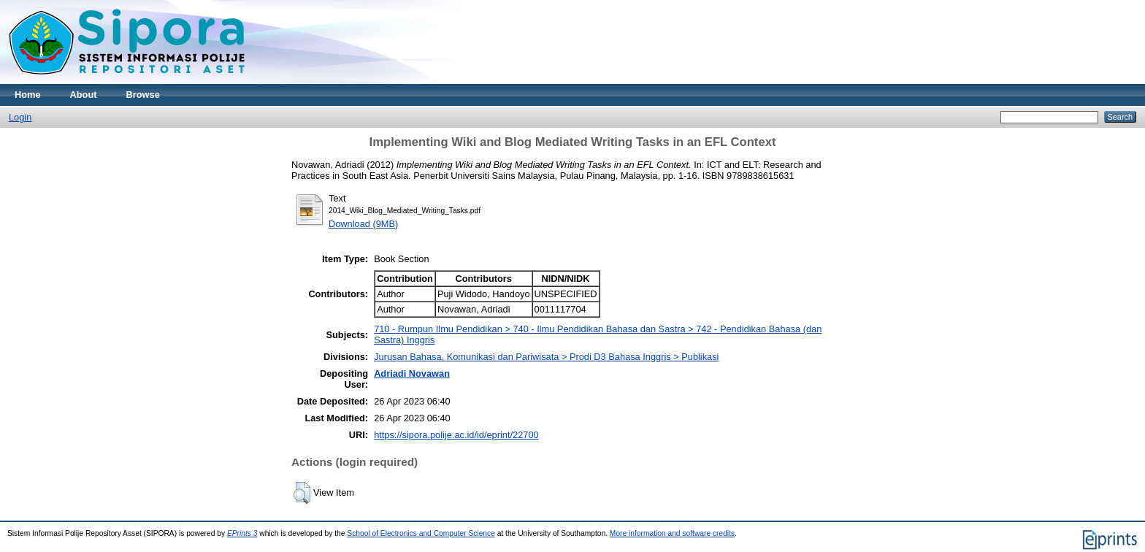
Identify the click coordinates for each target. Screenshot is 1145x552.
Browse (143, 94)
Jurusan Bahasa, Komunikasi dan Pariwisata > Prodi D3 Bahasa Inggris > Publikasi (546, 356)
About (83, 94)
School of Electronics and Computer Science (421, 533)
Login (20, 117)
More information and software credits (672, 533)
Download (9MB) (363, 223)
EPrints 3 (242, 533)
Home (28, 94)
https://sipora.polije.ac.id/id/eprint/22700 (456, 434)
